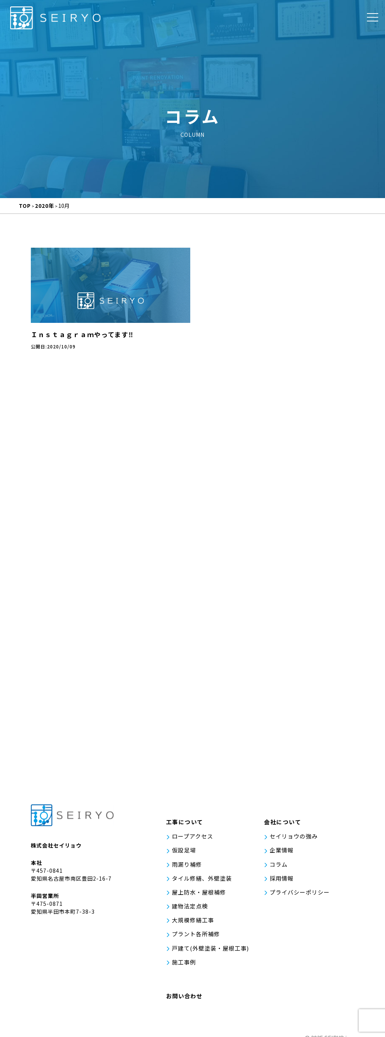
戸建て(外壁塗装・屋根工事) (210, 942)
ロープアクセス (192, 845)
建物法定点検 (190, 906)
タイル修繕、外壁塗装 (202, 881)
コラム (279, 869)
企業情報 (282, 857)
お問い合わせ (184, 988)
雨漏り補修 (187, 869)
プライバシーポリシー (300, 894)
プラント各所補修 (196, 930)
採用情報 (282, 881)
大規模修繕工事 (193, 918)
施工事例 (184, 954)
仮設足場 (184, 857)
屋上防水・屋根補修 (199, 894)
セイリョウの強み (294, 845)
